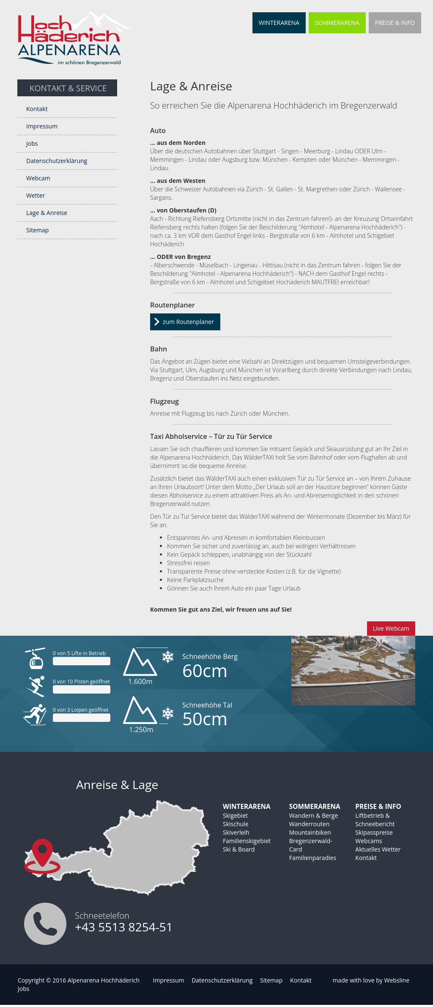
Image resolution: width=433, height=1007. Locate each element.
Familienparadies (313, 858)
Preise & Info (395, 23)
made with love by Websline (370, 980)
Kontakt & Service (68, 88)
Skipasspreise (373, 832)
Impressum (42, 126)
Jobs (32, 143)
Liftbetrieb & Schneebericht (375, 819)
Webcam (38, 178)
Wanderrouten (309, 824)
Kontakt (37, 109)
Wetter (35, 195)
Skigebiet (235, 815)
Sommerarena (337, 23)
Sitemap (37, 230)
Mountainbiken (310, 832)
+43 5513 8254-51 (124, 927)
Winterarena (279, 23)
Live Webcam (391, 628)
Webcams (368, 841)
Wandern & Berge (313, 815)
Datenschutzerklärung (56, 161)
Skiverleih (236, 832)
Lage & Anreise (46, 213)
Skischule (236, 824)
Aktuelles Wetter (377, 849)
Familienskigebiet (247, 841)
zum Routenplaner (188, 322)
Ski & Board (239, 849)
